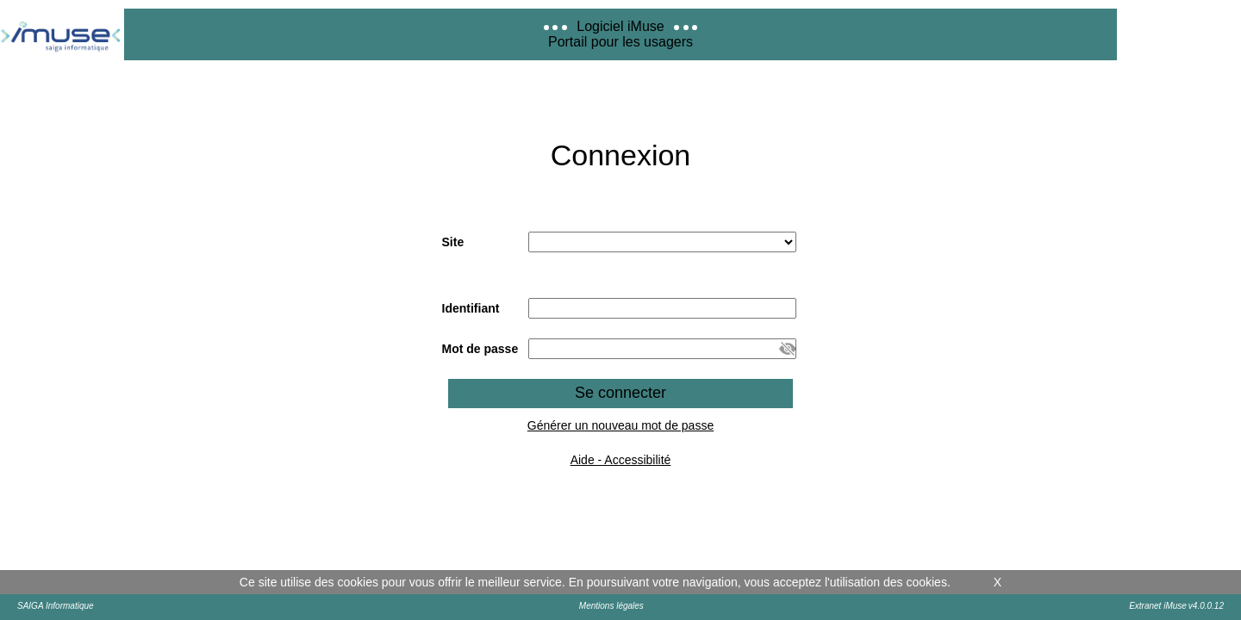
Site (453, 242)
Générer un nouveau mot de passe (620, 425)
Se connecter (620, 392)
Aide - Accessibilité (621, 460)
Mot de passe (480, 349)
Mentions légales (611, 606)
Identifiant (471, 308)
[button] (787, 348)
